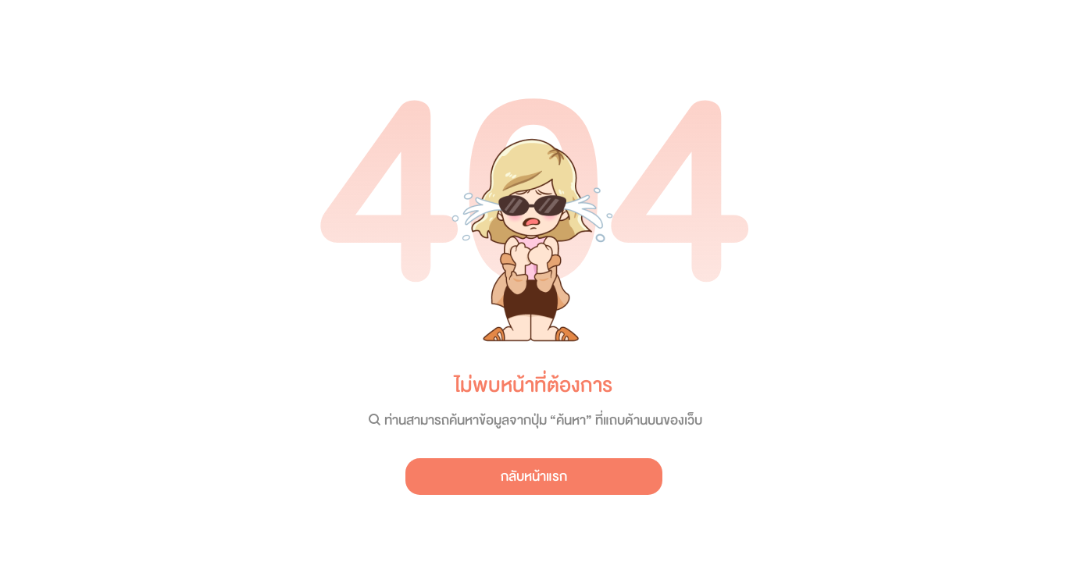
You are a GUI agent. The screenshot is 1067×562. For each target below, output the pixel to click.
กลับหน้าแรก (534, 476)
